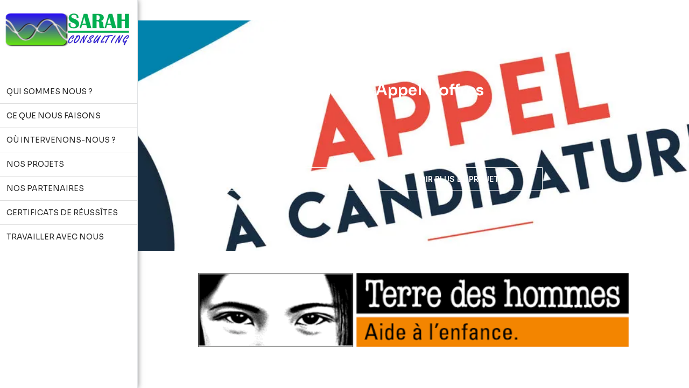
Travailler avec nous (284, 178)
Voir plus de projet (457, 179)
